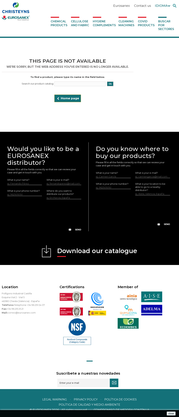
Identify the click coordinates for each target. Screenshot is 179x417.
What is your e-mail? (57, 179)
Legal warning (55, 399)
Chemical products (59, 23)
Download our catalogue (97, 252)
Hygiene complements (104, 23)
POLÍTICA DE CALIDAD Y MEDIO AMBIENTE (89, 404)
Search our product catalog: (38, 83)
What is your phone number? (23, 190)
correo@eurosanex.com (22, 312)
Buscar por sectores (166, 25)
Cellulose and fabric (80, 23)
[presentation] (44, 218)
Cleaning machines (126, 23)
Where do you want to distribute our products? (60, 192)
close (171, 413)
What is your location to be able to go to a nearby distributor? (150, 186)
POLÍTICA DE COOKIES (120, 399)
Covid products (146, 23)
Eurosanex (121, 6)
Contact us (142, 6)
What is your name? (18, 179)
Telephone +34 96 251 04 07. (29, 305)
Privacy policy (86, 399)
